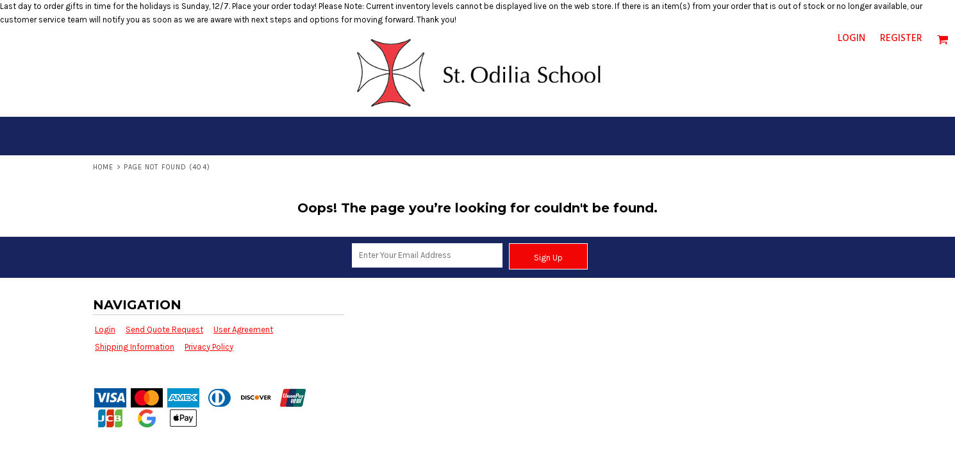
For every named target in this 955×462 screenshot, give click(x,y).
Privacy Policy (209, 347)
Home (103, 167)
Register (901, 38)
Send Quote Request (164, 329)
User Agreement (243, 329)
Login (851, 38)
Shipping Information (134, 347)
